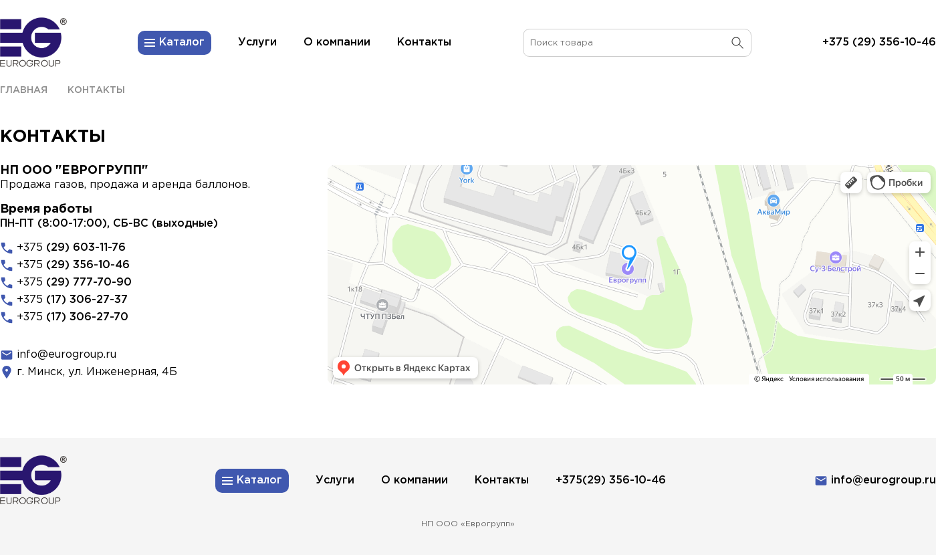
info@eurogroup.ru (66, 355)
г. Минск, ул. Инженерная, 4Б (97, 372)
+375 (71, 248)
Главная (23, 90)
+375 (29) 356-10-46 (879, 42)
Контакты (96, 90)
